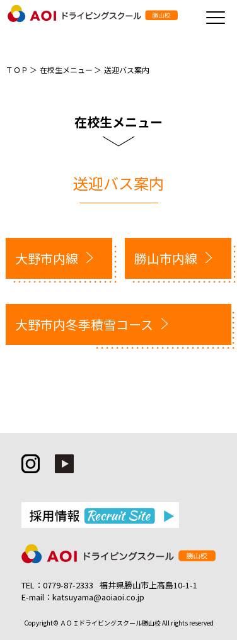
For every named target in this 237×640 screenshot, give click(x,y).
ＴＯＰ (17, 69)
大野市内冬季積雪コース (84, 324)
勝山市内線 (165, 258)
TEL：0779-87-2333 (57, 585)
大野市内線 (46, 258)
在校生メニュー (66, 69)
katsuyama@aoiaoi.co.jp (98, 597)
